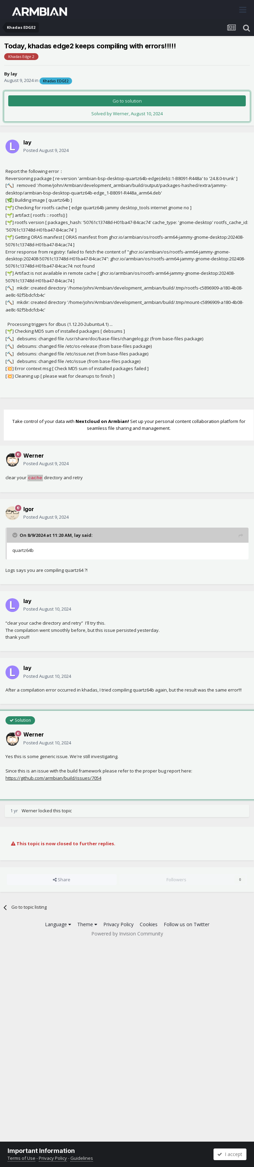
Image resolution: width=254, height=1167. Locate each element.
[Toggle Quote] (15, 535)
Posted (46, 150)
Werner (33, 455)
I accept (229, 1154)
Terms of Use (21, 1158)
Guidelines (81, 1158)
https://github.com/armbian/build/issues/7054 (53, 778)
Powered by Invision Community (127, 933)
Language (58, 924)
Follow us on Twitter (186, 924)
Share (61, 879)
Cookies (149, 924)
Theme (87, 924)
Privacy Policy (118, 924)
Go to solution (127, 101)
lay (14, 74)
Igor (28, 509)
